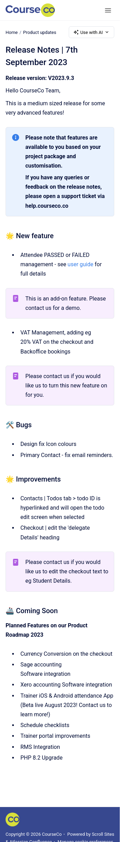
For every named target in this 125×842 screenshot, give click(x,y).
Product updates (39, 32)
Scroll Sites (103, 834)
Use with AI (91, 32)
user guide (80, 264)
